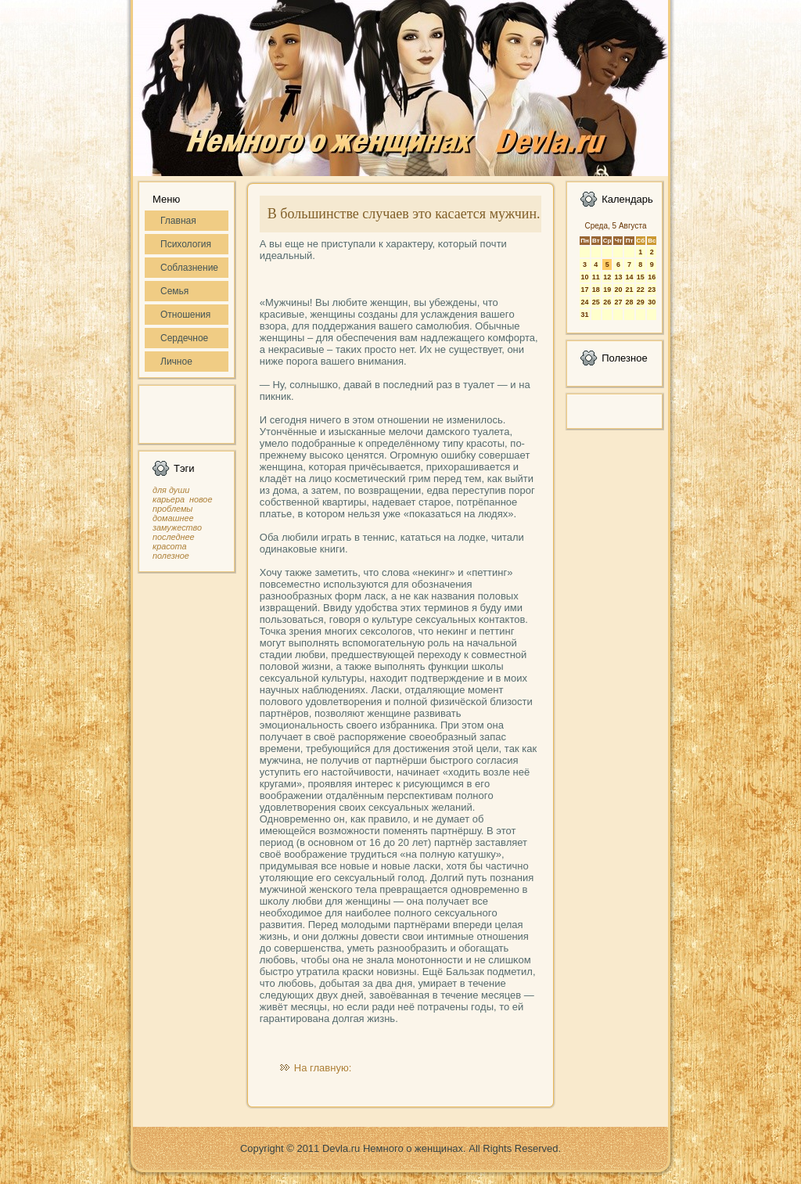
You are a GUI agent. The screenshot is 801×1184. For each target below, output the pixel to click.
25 (596, 302)
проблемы (172, 508)
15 (641, 277)
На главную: (322, 1068)
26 (607, 302)
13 (618, 277)
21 (629, 289)
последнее (173, 537)
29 (641, 302)
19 (607, 289)
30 (652, 302)
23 (652, 289)
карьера (169, 499)
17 (584, 289)
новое (200, 499)
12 (607, 277)
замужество (177, 527)
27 (618, 302)
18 (596, 289)
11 (596, 277)
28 (629, 302)
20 (618, 289)
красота (170, 546)
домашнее (173, 518)
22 (641, 289)
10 (584, 277)
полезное (171, 555)
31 (584, 314)
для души (171, 490)
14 (629, 277)
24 (584, 302)
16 (652, 277)
